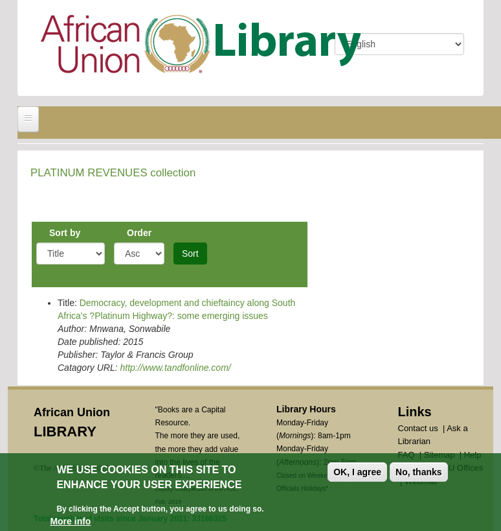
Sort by (64, 233)
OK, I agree (357, 474)
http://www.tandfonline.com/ (175, 367)
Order (139, 233)
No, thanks (418, 474)
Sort (190, 253)
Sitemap (439, 455)
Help (473, 455)
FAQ (406, 455)
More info (70, 524)
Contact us (418, 428)
